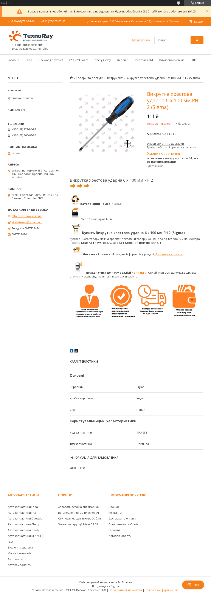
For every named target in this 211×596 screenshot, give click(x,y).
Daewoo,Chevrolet (51, 60)
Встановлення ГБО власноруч (78, 513)
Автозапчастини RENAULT (25, 536)
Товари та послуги (89, 78)
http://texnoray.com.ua (27, 216)
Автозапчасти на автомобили (78, 507)
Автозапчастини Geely (23, 530)
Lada (29, 60)
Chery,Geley (103, 60)
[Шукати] (197, 40)
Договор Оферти (120, 536)
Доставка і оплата (20, 98)
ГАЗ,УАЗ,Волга (78, 60)
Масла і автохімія (19, 553)
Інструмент (114, 78)
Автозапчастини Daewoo (25, 518)
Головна (13, 60)
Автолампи (15, 559)
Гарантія (114, 530)
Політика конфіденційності (162, 590)
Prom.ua (127, 582)
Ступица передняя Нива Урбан (79, 518)
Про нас (114, 507)
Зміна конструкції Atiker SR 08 (78, 524)
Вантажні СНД (143, 60)
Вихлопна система (172, 60)
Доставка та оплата (168, 254)
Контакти (14, 90)
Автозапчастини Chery (23, 524)
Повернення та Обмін (123, 524)
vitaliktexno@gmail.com (27, 222)
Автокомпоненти (19, 565)
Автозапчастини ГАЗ (22, 513)
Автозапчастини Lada (23, 507)
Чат (193, 585)
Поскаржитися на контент (125, 590)
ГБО (10, 542)
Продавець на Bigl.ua (105, 586)
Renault (122, 60)
